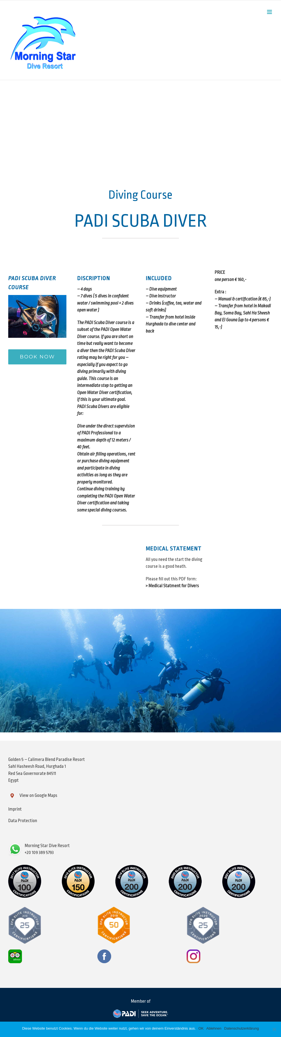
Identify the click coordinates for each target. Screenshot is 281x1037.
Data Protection (22, 820)
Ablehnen (213, 1028)
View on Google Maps (38, 795)
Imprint (15, 809)
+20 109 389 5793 (39, 852)
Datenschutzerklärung (241, 1028)
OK (201, 1028)
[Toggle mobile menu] (270, 12)
